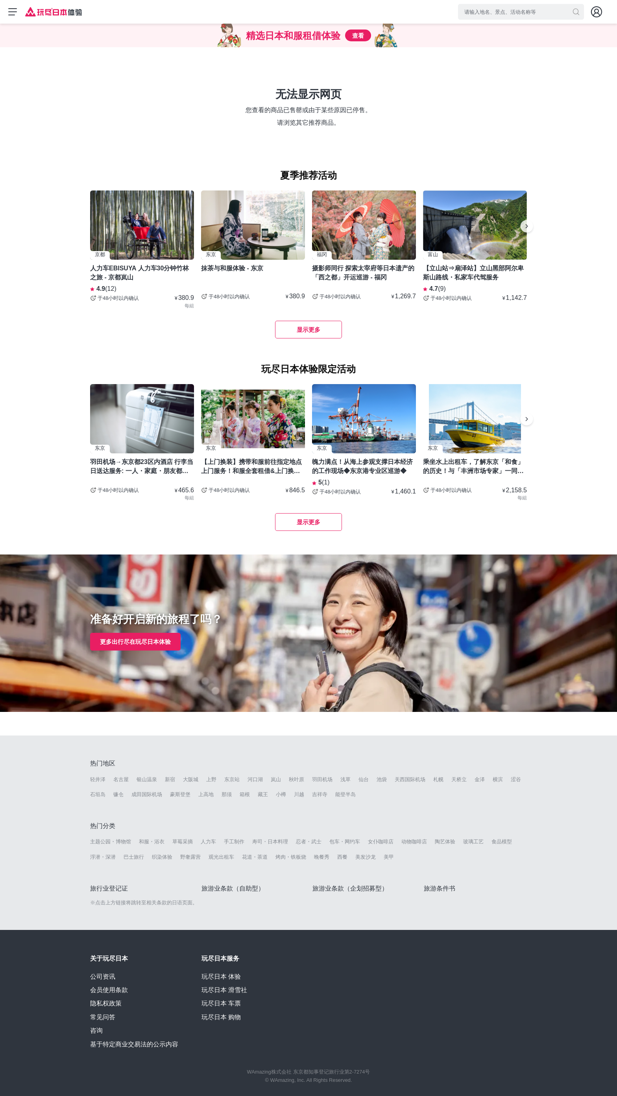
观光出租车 (221, 857)
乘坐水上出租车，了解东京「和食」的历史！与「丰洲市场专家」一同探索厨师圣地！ (473, 466)
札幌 (438, 779)
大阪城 (190, 779)
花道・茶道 (255, 857)
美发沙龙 (365, 857)
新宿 (170, 779)
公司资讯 (102, 976)
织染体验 (162, 857)
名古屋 (121, 779)
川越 (299, 794)
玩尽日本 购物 (221, 1017)
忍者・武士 (308, 842)
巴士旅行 (134, 857)
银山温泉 (147, 779)
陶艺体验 (445, 842)
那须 (227, 794)
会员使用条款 (109, 990)
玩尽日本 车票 (221, 1003)
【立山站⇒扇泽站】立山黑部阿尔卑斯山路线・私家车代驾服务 (473, 273)
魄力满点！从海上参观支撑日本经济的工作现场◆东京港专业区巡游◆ (362, 466)
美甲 (389, 857)
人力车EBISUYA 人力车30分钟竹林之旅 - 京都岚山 (139, 273)
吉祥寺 (319, 794)
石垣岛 (97, 794)
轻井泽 (97, 779)
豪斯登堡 (180, 794)
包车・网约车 (344, 842)
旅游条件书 (439, 888)
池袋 (382, 779)
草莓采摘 (182, 842)
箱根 (245, 794)
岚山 (276, 779)
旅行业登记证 (109, 888)
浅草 (345, 779)
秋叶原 (296, 779)
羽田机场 (322, 779)
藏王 (263, 794)
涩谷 (516, 779)
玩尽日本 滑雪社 (224, 990)
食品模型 (501, 842)
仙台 (363, 779)
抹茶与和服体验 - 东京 (232, 268)
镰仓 (118, 794)
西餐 (342, 857)
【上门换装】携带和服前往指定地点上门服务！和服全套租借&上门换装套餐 (251, 466)
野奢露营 (190, 857)
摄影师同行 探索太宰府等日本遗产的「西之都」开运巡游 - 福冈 (363, 273)
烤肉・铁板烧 (290, 857)
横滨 (498, 779)
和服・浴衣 (151, 842)
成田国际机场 (146, 794)
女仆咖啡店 (380, 842)
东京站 (232, 779)
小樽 (281, 794)
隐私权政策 (106, 1003)
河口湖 (255, 779)
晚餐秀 (321, 857)
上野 (211, 779)
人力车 (208, 842)
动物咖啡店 (414, 842)
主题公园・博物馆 (110, 842)
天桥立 (459, 779)
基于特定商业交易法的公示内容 (134, 1044)
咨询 (96, 1030)
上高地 (206, 794)
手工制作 (234, 842)
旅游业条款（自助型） (232, 888)
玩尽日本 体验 (221, 976)
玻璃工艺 (473, 842)
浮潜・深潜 (103, 857)
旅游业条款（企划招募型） (350, 888)
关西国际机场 (410, 779)
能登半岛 (345, 794)
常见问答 (102, 1017)
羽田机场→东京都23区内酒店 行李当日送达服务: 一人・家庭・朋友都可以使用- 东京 (141, 466)
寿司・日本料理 (270, 842)
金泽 (480, 779)
